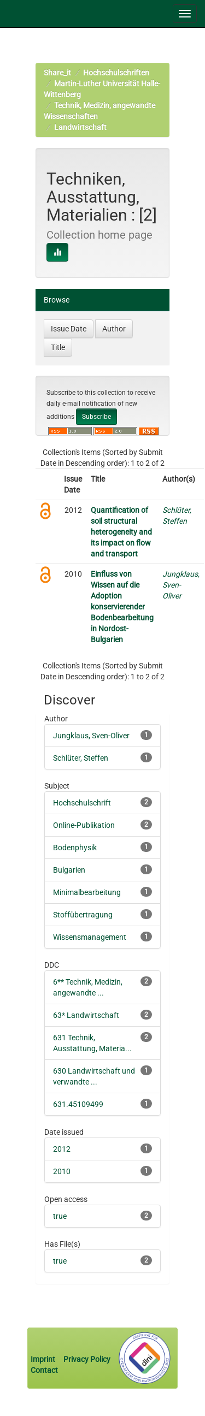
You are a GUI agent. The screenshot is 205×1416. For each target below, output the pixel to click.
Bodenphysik (75, 847)
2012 (62, 1149)
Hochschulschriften (116, 72)
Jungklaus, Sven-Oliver (91, 735)
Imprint (44, 1359)
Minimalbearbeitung (87, 892)
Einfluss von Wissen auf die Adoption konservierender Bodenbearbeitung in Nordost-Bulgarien (122, 607)
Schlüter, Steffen (80, 758)
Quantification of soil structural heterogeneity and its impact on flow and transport (121, 532)
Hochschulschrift (82, 802)
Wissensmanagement (89, 937)
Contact (44, 1370)
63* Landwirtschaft (86, 1015)
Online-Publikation (84, 825)
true (60, 1216)
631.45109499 (78, 1104)
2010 (62, 1171)
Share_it (57, 72)
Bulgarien (69, 870)
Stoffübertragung (83, 914)
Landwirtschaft (80, 127)
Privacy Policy (86, 1359)
